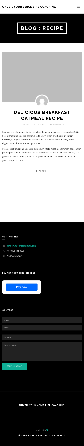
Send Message (14, 366)
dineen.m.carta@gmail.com (21, 245)
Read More (42, 171)
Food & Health (56, 124)
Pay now (21, 287)
